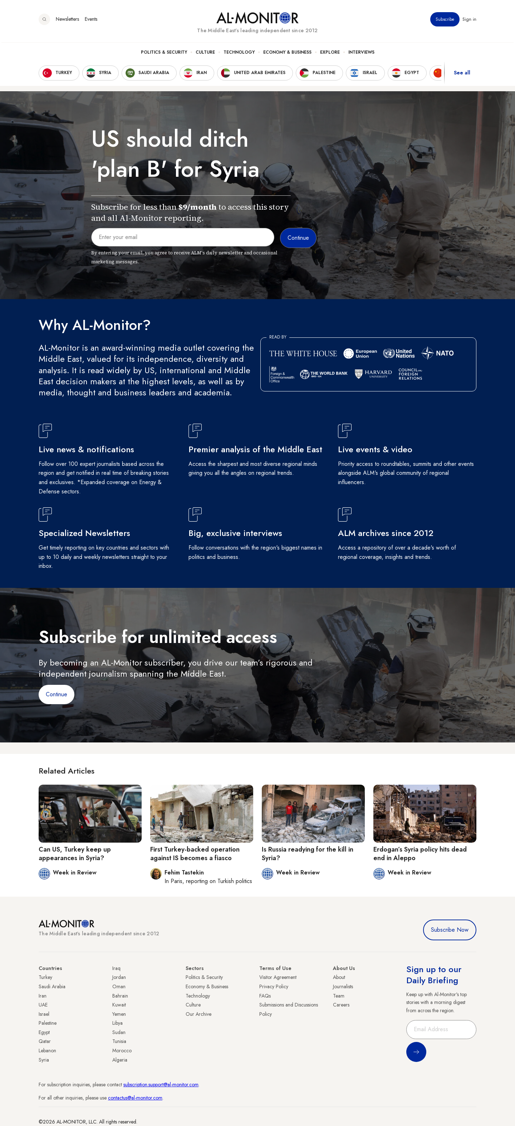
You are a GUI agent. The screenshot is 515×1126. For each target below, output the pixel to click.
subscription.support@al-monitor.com (160, 1084)
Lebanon (47, 1050)
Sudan (119, 1032)
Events (91, 21)
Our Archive (198, 1014)
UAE (43, 1004)
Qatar (45, 1041)
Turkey (45, 977)
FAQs (265, 995)
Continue (56, 694)
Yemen (119, 1014)
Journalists (343, 986)
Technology (239, 54)
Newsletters (67, 21)
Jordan (119, 977)
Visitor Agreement (277, 977)
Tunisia (119, 1041)
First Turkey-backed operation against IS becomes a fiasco (195, 853)
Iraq (116, 968)
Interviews (361, 54)
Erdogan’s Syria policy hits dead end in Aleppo (420, 853)
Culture (205, 54)
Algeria (119, 1059)
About (339, 977)
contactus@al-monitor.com (135, 1097)
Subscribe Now (450, 930)
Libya (117, 1023)
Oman (119, 986)
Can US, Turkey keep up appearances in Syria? (75, 853)
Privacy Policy (273, 986)
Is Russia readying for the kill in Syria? (307, 853)
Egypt (44, 1032)
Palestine (48, 1023)
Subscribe (445, 21)
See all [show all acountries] (462, 74)
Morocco (122, 1050)
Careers (341, 1004)
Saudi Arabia (52, 986)
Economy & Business (287, 54)
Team (338, 995)
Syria (44, 1059)
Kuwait (119, 1004)
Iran (42, 995)
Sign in (469, 21)
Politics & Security (164, 54)
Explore (330, 54)
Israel (44, 1014)
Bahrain (120, 995)
